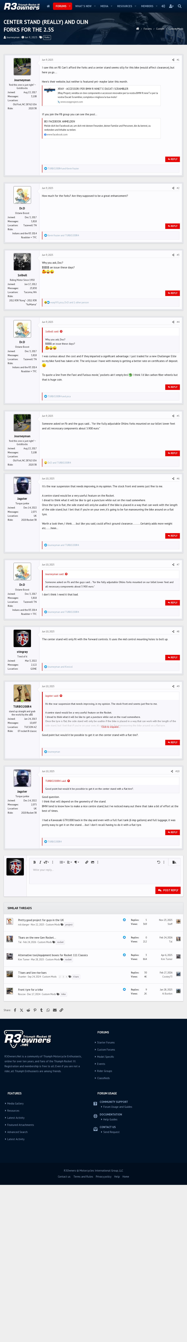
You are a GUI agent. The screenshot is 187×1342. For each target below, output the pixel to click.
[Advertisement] (93, 77)
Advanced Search (17, 1289)
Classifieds (103, 1235)
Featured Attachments (20, 1282)
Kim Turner (23, 1116)
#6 (178, 582)
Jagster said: (51, 800)
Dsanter (22, 1133)
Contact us (64, 1333)
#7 (178, 668)
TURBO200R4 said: (55, 885)
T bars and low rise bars (32, 1130)
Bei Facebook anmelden (59, 172)
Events (101, 1221)
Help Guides (110, 1276)
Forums (61, 6)
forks (47, 37)
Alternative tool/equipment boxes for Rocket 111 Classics (53, 1112)
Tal (20, 1099)
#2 (178, 239)
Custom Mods (53, 1081)
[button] (69, 6)
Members (147, 6)
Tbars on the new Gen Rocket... (37, 1094)
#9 (178, 790)
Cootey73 (167, 1133)
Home (48, 6)
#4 (178, 373)
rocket (60, 1099)
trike (63, 1151)
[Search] (179, 6)
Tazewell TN (30, 276)
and (63, 219)
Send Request (111, 1289)
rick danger (23, 1081)
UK (35, 620)
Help (117, 1333)
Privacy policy (103, 1333)
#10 (177, 875)
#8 (178, 735)
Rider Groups (104, 1228)
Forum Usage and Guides (117, 1264)
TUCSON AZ (30, 831)
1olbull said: (52, 382)
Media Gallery (15, 1260)
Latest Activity (15, 1275)
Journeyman (13, 37)
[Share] (173, 111)
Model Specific (105, 1214)
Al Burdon (167, 1150)
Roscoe (22, 1151)
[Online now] (22, 805)
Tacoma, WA (30, 343)
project (68, 1081)
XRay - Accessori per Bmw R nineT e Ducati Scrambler (93, 140)
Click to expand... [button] (111, 831)
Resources (124, 6)
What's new (83, 6)
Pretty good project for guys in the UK (41, 1077)
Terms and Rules (83, 1333)
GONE (33, 773)
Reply (174, 210)
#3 (178, 306)
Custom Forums (106, 1206)
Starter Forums (106, 1199)
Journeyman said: (54, 678)
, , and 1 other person (69, 353)
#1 (178, 111)
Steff (170, 1081)
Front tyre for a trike (30, 1147)
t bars (76, 1133)
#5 (178, 467)
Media (104, 6)
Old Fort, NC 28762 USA (25, 155)
